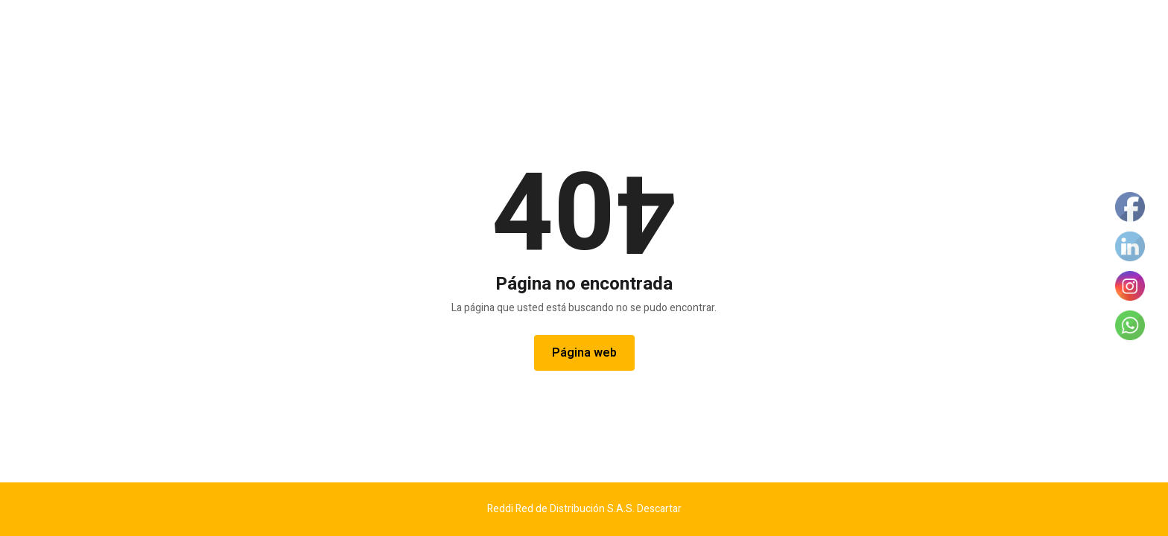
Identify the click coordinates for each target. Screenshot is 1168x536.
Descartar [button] (659, 509)
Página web (584, 353)
